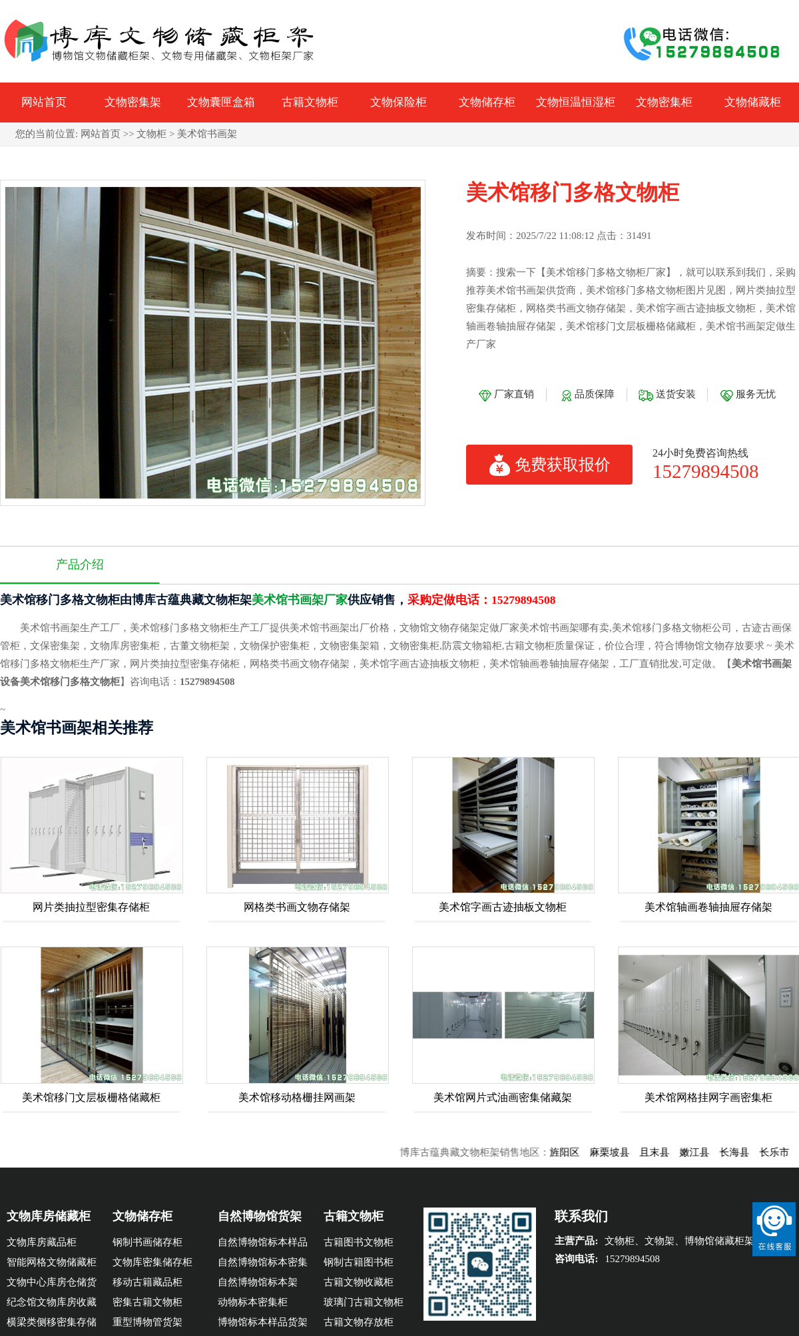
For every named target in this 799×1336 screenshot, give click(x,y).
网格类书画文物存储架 (297, 907)
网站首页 (44, 102)
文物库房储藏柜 (49, 1216)
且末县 (662, 1152)
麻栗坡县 (617, 1152)
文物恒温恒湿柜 (575, 102)
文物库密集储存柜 (152, 1262)
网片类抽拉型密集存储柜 (91, 907)
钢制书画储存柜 (147, 1242)
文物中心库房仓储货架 (52, 1284)
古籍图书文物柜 (359, 1242)
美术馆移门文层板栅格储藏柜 (91, 1097)
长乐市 (782, 1152)
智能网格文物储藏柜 (52, 1262)
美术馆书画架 (207, 133)
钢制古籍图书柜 (359, 1262)
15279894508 (706, 471)
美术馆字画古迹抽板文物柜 (503, 907)
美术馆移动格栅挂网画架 (297, 1097)
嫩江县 (702, 1152)
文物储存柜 (487, 102)
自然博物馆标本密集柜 (263, 1264)
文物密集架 (133, 102)
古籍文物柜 (310, 102)
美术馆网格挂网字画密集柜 (708, 1097)
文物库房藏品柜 (42, 1242)
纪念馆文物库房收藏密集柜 (52, 1304)
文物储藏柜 (752, 102)
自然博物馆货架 (260, 1216)
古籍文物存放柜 (359, 1322)
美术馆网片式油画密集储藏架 (502, 1097)
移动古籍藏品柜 (147, 1282)
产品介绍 (80, 564)
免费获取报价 (550, 464)
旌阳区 (572, 1152)
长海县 (742, 1152)
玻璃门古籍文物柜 (363, 1302)
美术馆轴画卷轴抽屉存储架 (708, 907)
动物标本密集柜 (253, 1302)
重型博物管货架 (147, 1322)
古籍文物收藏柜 (359, 1282)
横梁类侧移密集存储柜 (52, 1324)
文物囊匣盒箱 (221, 102)
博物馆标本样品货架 (263, 1322)
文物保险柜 (398, 102)
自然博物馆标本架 (258, 1282)
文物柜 (151, 133)
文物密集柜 (664, 102)
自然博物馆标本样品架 (263, 1244)
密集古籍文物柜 (147, 1302)
